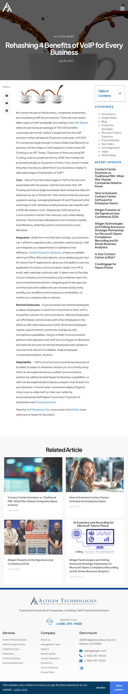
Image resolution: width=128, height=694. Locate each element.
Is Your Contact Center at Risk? (105, 255)
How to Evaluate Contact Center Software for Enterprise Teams (106, 198)
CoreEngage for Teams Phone (105, 265)
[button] (122, 8)
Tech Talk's (108, 143)
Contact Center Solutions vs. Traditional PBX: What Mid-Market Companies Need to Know (109, 177)
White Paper (109, 155)
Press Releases (111, 140)
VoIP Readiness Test (38, 409)
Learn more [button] (20, 689)
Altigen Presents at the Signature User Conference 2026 (107, 213)
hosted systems (46, 402)
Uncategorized (110, 147)
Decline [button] (100, 687)
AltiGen (75, 409)
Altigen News (64, 36)
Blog (104, 121)
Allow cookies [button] (119, 687)
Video (105, 151)
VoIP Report (81, 122)
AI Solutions (109, 113)
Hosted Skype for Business (45, 252)
